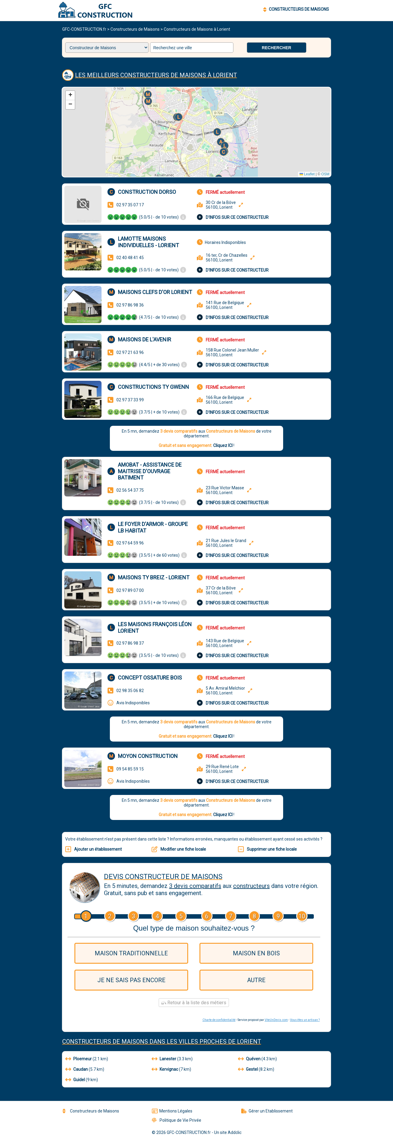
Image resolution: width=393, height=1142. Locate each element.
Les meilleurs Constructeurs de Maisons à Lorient (156, 75)
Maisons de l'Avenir (144, 339)
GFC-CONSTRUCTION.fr (84, 29)
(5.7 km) (84, 1069)
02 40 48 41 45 (130, 257)
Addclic (234, 1132)
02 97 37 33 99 (130, 399)
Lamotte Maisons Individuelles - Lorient (148, 242)
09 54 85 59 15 (130, 769)
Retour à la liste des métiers (193, 1002)
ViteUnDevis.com (276, 1020)
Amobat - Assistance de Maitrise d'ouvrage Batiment (150, 471)
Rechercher (276, 47)
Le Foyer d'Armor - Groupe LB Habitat (153, 527)
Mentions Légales (172, 1111)
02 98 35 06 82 (130, 690)
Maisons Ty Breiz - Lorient (153, 577)
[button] (223, 152)
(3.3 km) (172, 1059)
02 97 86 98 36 (130, 305)
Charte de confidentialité (219, 1020)
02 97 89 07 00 (130, 590)
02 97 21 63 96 (130, 352)
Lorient (249, 1041)
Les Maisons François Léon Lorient (155, 627)
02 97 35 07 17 (130, 204)
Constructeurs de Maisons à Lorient (197, 29)
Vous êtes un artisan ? (305, 1020)
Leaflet (307, 174)
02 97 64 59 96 (130, 543)
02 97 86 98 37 (130, 643)
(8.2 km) (256, 1069)
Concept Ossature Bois (150, 677)
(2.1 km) (86, 1059)
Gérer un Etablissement (267, 1111)
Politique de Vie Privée (176, 1120)
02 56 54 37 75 (130, 490)
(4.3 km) (257, 1059)
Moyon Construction (148, 756)
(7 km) (171, 1069)
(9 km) (81, 1080)
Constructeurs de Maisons (135, 29)
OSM (325, 174)
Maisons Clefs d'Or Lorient (155, 292)
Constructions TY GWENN (153, 387)
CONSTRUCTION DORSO (147, 192)
